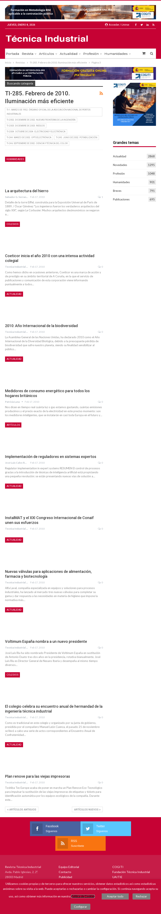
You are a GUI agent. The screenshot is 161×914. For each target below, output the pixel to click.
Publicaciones (121, 199)
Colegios (12, 224)
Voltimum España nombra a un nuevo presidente (46, 641)
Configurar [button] (80, 906)
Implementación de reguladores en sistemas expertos (50, 456)
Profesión (91, 54)
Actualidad (69, 54)
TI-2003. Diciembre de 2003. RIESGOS (26, 126)
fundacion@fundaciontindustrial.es (34, 877)
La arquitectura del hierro (26, 191)
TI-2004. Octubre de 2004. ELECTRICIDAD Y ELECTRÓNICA (36, 131)
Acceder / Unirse (117, 24)
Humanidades (15, 159)
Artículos (46, 54)
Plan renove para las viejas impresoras (37, 776)
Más (107, 54)
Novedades (120, 165)
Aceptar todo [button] (115, 896)
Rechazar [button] (141, 896)
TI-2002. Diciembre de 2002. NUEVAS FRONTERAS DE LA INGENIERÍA (41, 120)
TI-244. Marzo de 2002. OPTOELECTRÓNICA (29, 137)
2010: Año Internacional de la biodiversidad (41, 326)
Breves (117, 190)
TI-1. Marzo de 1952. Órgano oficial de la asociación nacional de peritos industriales (48, 112)
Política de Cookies (83, 896)
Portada (12, 54)
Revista (27, 54)
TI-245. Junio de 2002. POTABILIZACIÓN (76, 137)
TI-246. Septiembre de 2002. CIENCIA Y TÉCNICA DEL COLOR (37, 143)
